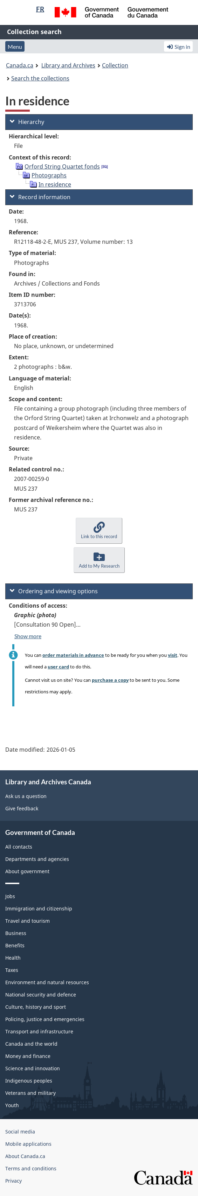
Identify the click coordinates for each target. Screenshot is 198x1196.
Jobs (10, 896)
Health (13, 957)
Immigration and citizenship (38, 908)
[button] (99, 530)
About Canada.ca (25, 1156)
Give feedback (21, 808)
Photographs (49, 175)
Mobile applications (28, 1144)
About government (27, 871)
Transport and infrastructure (39, 1031)
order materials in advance (73, 655)
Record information (40, 197)
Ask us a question (26, 796)
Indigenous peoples (28, 1080)
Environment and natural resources (47, 982)
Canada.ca (19, 65)
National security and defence (40, 994)
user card (58, 667)
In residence (55, 184)
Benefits (15, 945)
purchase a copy (110, 680)
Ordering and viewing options (54, 591)
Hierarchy (27, 122)
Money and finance (27, 1056)
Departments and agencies (37, 859)
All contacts (18, 846)
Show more (27, 636)
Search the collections (40, 78)
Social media (20, 1131)
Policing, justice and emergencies (44, 1019)
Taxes (11, 970)
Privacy (13, 1180)
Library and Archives (68, 65)
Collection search (34, 31)
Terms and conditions (30, 1168)
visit (172, 655)
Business (15, 933)
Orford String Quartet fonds (62, 166)
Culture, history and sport (35, 1007)
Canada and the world (31, 1043)
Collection (115, 65)
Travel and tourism (27, 920)
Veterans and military (30, 1093)
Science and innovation (32, 1068)
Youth (12, 1105)
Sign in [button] (178, 46)
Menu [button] (15, 46)
